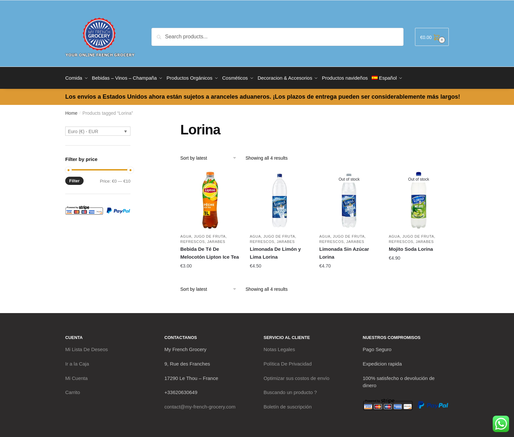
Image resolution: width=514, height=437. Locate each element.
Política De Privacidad (288, 361)
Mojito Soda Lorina (411, 246)
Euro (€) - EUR (83, 129)
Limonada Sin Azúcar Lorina (344, 250)
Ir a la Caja (77, 361)
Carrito (72, 390)
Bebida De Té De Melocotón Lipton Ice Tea (209, 250)
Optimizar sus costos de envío (296, 376)
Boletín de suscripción (288, 404)
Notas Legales (279, 347)
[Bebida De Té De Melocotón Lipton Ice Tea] (210, 198)
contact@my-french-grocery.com (200, 404)
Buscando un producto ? (290, 390)
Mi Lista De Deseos (86, 347)
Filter (74, 178)
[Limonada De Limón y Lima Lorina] (279, 198)
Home (71, 110)
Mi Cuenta (76, 376)
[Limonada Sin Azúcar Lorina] (349, 198)
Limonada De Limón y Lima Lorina (275, 250)
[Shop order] (210, 155)
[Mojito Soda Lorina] (418, 198)
